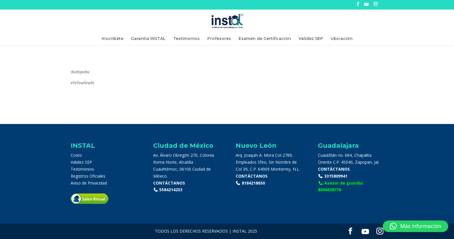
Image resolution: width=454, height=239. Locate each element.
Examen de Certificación (265, 39)
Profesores (219, 39)
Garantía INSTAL (148, 39)
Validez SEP (311, 39)
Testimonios (186, 39)
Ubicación (342, 39)
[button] (415, 226)
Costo (76, 155)
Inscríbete (112, 39)
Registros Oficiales (88, 176)
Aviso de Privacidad (89, 183)
